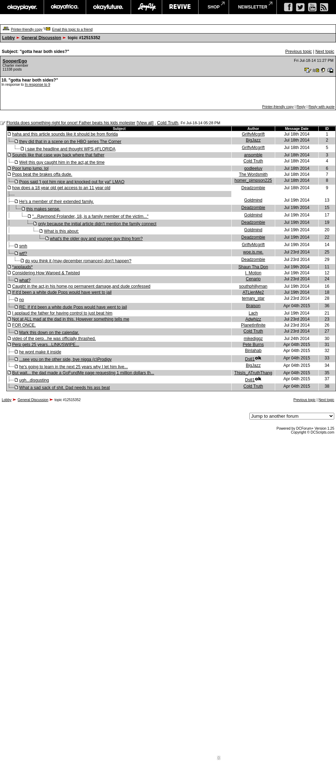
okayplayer (22, 7)
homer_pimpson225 (253, 180)
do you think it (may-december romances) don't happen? (78, 260)
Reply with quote (321, 107)
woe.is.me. (253, 252)
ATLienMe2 (253, 292)
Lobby (8, 37)
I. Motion (253, 272)
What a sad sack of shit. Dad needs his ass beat (64, 387)
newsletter (252, 7)
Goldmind (253, 200)
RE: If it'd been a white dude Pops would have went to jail (73, 307)
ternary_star (253, 298)
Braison (253, 305)
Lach (253, 313)
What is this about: (61, 231)
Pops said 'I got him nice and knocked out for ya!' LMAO (71, 181)
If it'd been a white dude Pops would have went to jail (61, 292)
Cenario (253, 278)
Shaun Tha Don (253, 266)
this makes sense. (43, 209)
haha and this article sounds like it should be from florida (65, 134)
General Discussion (41, 37)
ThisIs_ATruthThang (253, 372)
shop (214, 7)
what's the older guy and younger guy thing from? (96, 238)
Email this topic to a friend (72, 29)
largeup (146, 7)
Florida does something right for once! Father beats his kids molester (70, 122)
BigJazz (253, 140)
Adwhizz (253, 319)
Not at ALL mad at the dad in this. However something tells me (70, 319)
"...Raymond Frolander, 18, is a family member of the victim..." (90, 216)
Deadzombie (253, 187)
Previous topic (298, 51)
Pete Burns (253, 344)
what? (24, 280)
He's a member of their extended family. (56, 201)
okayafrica (65, 7)
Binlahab (253, 350)
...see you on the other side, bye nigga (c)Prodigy (65, 359)
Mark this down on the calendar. (49, 332)
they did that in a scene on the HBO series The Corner (70, 141)
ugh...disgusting (34, 380)
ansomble (253, 155)
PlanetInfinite (253, 325)
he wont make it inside (40, 352)
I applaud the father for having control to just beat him (62, 313)
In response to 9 (37, 85)
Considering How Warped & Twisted (46, 272)
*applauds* (22, 266)
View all (145, 122)
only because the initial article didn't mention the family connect (97, 223)
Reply (301, 107)
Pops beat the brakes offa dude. (42, 174)
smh (23, 246)
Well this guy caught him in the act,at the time (61, 162)
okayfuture (108, 7)
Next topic (324, 51)
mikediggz (253, 338)
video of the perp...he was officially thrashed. (54, 338)
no (21, 299)
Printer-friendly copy (26, 29)
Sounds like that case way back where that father (58, 155)
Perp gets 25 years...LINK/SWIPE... (45, 344)
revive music (180, 7)
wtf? (23, 253)
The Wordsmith (253, 174)
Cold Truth (167, 122)
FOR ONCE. (24, 325)
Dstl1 (250, 359)
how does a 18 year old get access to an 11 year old (61, 187)
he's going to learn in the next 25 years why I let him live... (73, 366)
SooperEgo (14, 61)
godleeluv (253, 168)
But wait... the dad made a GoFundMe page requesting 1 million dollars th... (83, 372)
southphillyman (253, 286)
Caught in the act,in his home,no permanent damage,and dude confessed (81, 286)
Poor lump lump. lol (30, 168)
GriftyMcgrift (253, 134)
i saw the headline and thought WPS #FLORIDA (70, 149)
